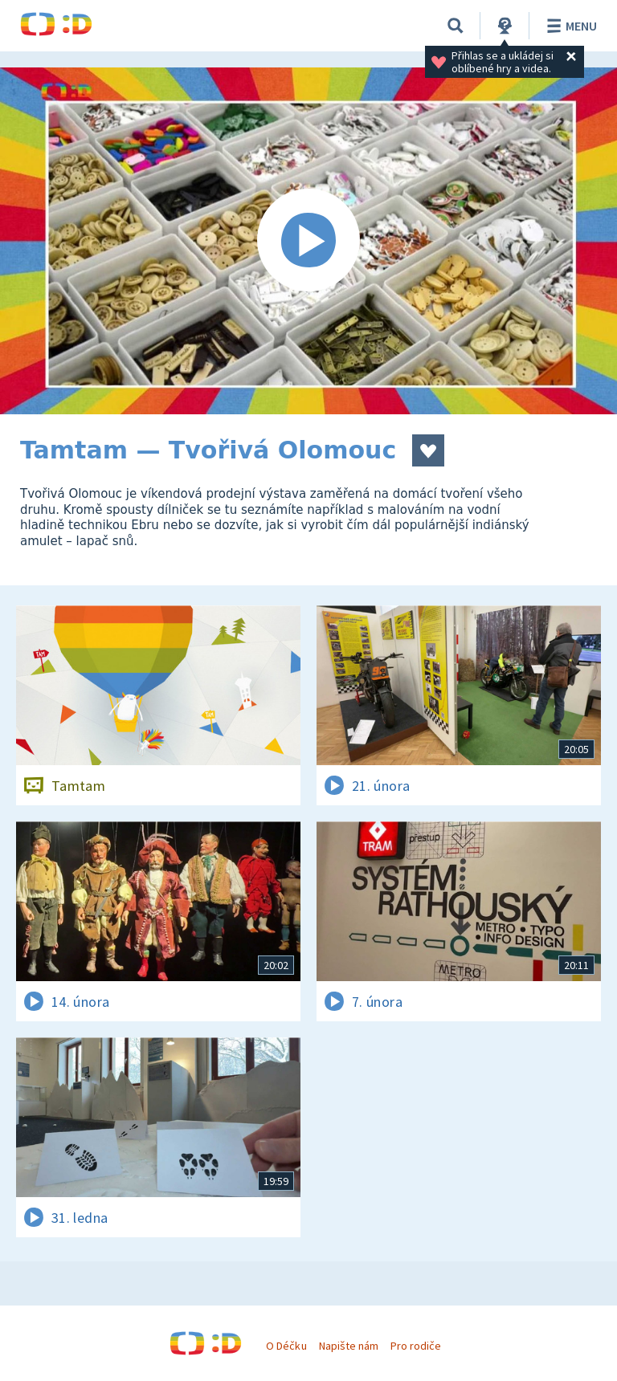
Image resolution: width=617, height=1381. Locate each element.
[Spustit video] (308, 240)
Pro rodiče (415, 1345)
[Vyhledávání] (455, 25)
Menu (569, 26)
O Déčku (286, 1345)
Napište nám (348, 1345)
